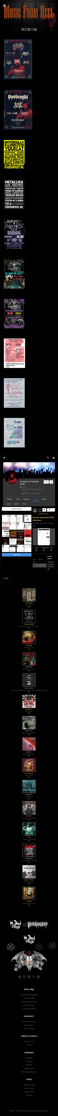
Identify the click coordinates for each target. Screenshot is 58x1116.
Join (46, 482)
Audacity (29, 1061)
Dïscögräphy (29, 1025)
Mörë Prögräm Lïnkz (29, 1072)
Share (51, 510)
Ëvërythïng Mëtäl (29, 1009)
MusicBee (29, 1058)
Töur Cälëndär (29, 1029)
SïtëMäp (29, 1095)
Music (23, 487)
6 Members (26, 493)
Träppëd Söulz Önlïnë (29, 1002)
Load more (16, 555)
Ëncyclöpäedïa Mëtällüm (29, 995)
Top (6, 578)
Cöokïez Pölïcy (29, 1092)
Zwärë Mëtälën (29, 998)
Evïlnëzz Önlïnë (29, 1005)
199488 (36, 493)
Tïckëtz (29, 1045)
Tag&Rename (29, 1068)
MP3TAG (29, 1065)
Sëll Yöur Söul (29, 1042)
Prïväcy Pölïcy (29, 1088)
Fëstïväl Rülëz (29, 1085)
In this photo (50, 557)
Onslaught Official (29, 1022)
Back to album (16, 509)
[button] (48, 458)
